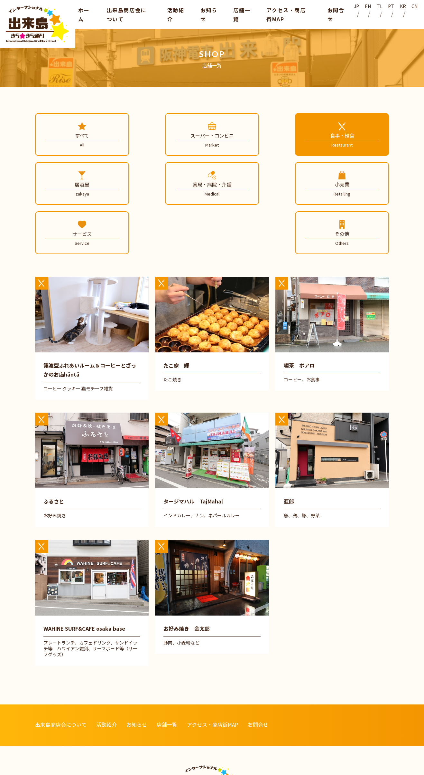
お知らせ (201, 14)
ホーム (82, 14)
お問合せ (323, 14)
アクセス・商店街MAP (277, 14)
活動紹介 (171, 14)
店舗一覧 (232, 14)
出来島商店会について (126, 14)
